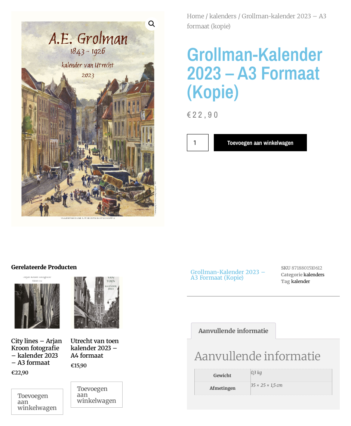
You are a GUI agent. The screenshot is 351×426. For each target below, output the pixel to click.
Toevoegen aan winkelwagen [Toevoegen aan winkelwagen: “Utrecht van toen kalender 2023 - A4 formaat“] (96, 394)
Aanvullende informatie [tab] (233, 331)
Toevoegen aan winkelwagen (260, 143)
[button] (151, 24)
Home (195, 16)
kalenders (223, 16)
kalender (300, 281)
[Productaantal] (198, 142)
